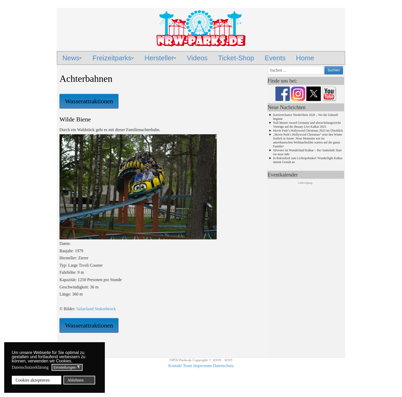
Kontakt (175, 365)
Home (305, 58)
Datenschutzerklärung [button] (30, 367)
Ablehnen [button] (75, 380)
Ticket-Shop (236, 58)
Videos (197, 58)
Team (187, 365)
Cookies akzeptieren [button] (33, 380)
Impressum (202, 365)
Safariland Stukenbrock (95, 309)
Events (275, 58)
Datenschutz (223, 365)
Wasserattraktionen (89, 101)
